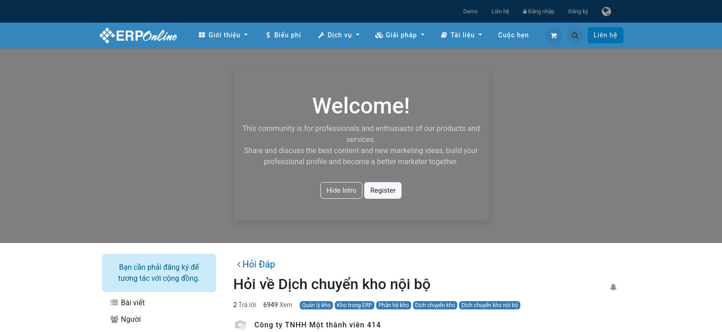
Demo (470, 11)
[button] (575, 35)
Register (383, 190)
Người (125, 319)
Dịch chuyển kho (435, 305)
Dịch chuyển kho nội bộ (489, 305)
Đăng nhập (538, 11)
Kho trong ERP (355, 305)
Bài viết (127, 302)
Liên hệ (500, 11)
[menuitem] (223, 35)
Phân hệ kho (393, 305)
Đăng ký (578, 11)
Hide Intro (341, 190)
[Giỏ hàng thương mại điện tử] (554, 35)
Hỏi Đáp (256, 264)
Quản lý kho (316, 305)
